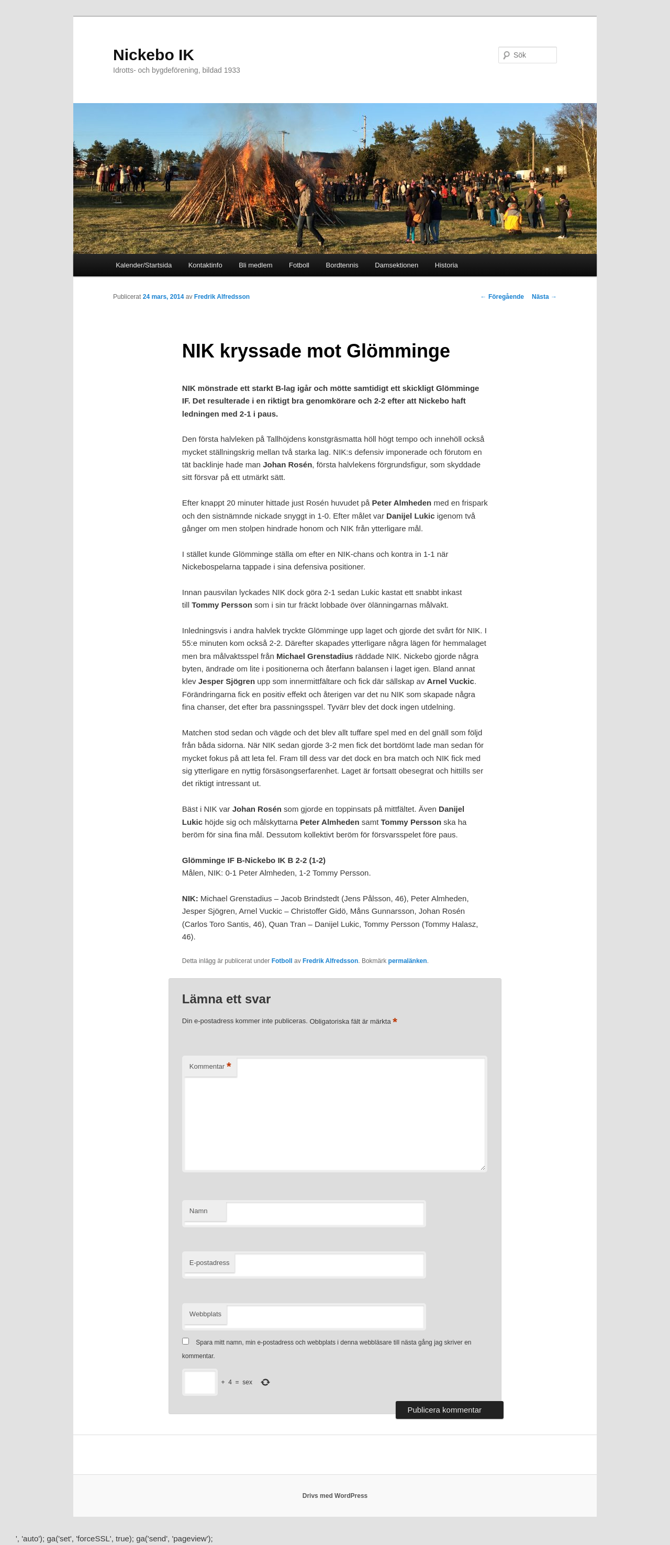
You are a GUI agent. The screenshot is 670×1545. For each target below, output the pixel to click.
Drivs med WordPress (335, 1495)
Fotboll (299, 265)
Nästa (544, 296)
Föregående (502, 296)
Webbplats (205, 1314)
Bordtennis (342, 265)
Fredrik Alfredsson (222, 296)
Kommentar (210, 1066)
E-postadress (209, 1263)
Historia (446, 265)
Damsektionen (396, 265)
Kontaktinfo (205, 265)
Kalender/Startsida (144, 265)
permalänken (407, 961)
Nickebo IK (153, 54)
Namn (198, 1211)
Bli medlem (255, 265)
